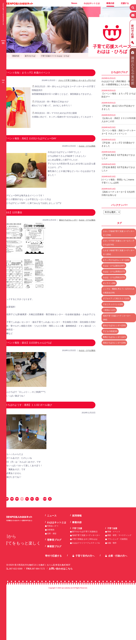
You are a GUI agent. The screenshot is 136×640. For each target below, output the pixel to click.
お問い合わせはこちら (61, 568)
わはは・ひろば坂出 (87, 220)
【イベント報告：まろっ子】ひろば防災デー (118, 93)
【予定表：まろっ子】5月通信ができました (118, 143)
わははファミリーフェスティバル (86, 543)
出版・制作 (112, 543)
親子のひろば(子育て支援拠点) (84, 531)
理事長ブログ (54, 540)
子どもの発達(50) (110, 331)
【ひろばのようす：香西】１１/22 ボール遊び (27, 405)
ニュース (52, 515)
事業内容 (110, 3)
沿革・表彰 (51, 533)
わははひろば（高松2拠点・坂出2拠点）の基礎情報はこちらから (119, 81)
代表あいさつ (52, 526)
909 (17, 499)
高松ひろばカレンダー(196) (114, 343)
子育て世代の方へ (85, 556)
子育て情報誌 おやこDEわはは (84, 539)
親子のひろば (30, 56)
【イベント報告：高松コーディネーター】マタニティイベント (118, 130)
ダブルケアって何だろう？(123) (116, 298)
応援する (125, 3)
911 (27, 499)
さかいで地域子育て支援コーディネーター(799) (118, 233)
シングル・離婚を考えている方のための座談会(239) (118, 291)
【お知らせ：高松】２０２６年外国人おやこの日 (118, 118)
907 (7, 499)
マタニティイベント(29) (113, 304)
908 (12, 499)
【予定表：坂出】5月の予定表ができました (118, 106)
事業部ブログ (54, 546)
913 (37, 499)
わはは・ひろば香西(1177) (114, 271)
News (74, 3)
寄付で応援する (53, 556)
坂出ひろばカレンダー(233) (114, 325)
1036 (45, 499)
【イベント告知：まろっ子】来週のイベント (26, 72)
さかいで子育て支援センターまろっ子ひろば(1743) (118, 243)
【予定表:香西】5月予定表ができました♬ (118, 167)
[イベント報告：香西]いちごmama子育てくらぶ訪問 (118, 179)
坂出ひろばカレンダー (68, 220)
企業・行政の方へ (117, 556)
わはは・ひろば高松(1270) (114, 277)
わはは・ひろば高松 (87, 146)
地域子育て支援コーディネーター (86, 535)
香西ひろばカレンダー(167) (114, 337)
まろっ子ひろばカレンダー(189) (116, 260)
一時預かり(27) (109, 310)
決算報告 (50, 530)
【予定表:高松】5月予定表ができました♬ (118, 155)
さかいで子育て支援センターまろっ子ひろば (76, 80)
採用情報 (77, 515)
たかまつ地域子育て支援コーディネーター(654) (118, 252)
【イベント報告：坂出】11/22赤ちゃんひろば (27, 342)
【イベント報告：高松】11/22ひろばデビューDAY (29, 138)
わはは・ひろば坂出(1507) (114, 266)
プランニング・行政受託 (117, 539)
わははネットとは (92, 3)
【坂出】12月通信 (12, 212)
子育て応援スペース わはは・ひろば (55, 56)
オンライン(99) (109, 283)
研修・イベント (113, 531)
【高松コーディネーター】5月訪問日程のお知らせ (118, 192)
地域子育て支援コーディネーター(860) (117, 318)
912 (32, 499)
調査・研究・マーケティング (119, 535)
